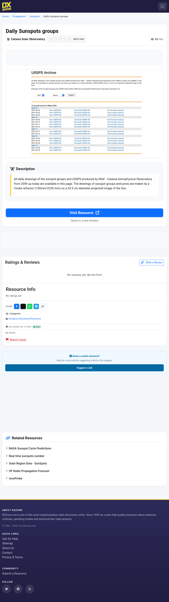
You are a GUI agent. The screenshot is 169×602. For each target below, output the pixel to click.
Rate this (78, 39)
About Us (8, 548)
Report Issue (16, 340)
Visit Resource (84, 213)
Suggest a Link (84, 368)
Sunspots (35, 16)
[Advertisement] (84, 58)
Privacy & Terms (12, 557)
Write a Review (151, 263)
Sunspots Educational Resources (25, 319)
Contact (7, 552)
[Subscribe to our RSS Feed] (29, 589)
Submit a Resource (14, 573)
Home (5, 16)
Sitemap (7, 543)
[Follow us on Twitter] (6, 589)
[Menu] (162, 6)
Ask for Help (10, 539)
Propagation (19, 16)
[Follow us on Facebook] (18, 589)
